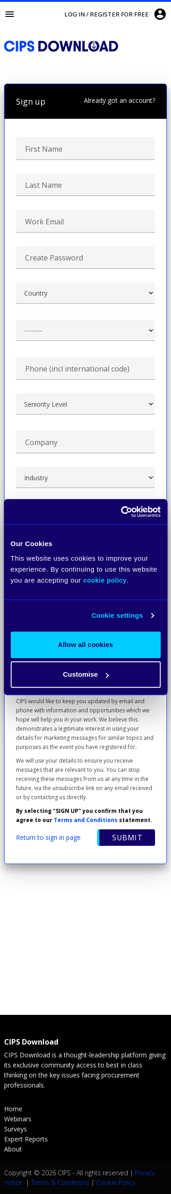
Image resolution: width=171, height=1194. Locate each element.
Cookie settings (117, 615)
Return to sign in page (48, 837)
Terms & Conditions (60, 1182)
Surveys (15, 1129)
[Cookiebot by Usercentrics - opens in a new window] (122, 512)
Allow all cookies (85, 644)
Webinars (17, 1118)
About (13, 1149)
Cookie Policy (115, 1182)
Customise (86, 674)
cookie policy (104, 580)
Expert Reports (26, 1139)
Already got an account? (119, 100)
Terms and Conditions (86, 820)
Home (13, 1108)
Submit (127, 838)
